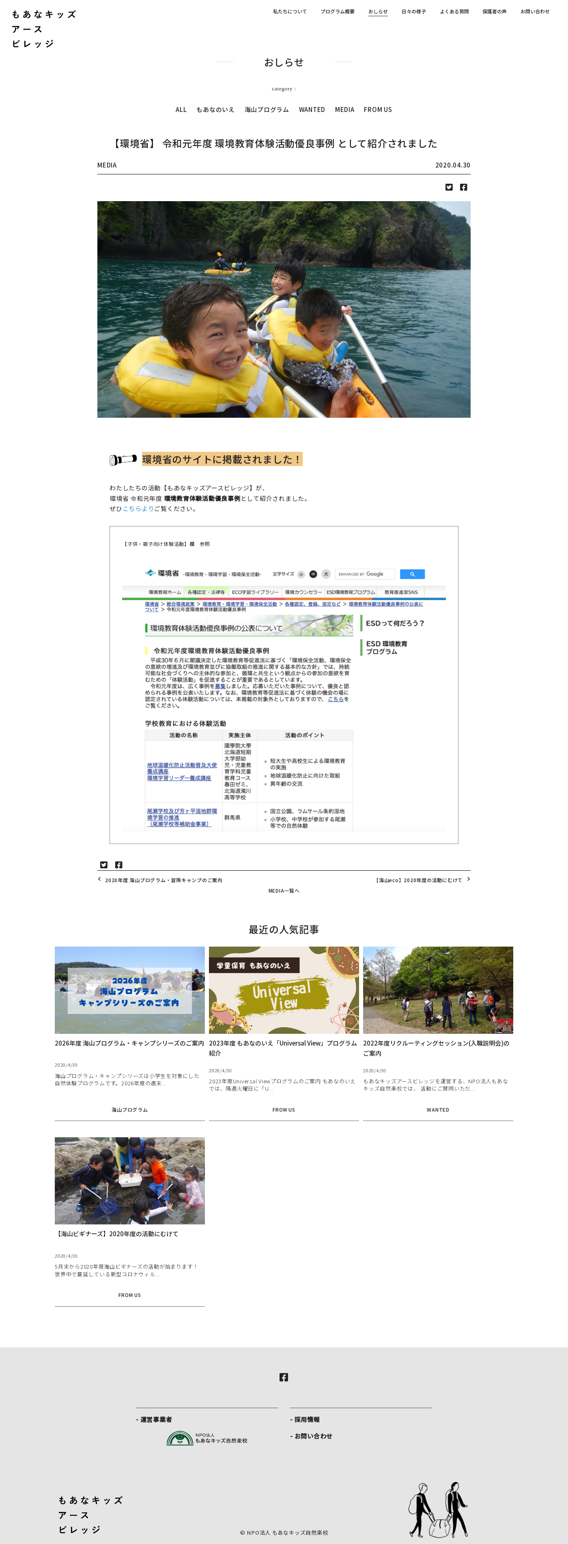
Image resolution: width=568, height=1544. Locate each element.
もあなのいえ (215, 109)
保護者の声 (494, 11)
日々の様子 (414, 11)
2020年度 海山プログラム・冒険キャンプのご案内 (159, 880)
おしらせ (378, 11)
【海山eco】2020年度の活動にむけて (423, 880)
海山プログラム (267, 109)
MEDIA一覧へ (284, 890)
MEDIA (345, 109)
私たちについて (290, 11)
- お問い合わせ (311, 1436)
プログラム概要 (338, 11)
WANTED (312, 109)
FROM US (378, 109)
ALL (181, 109)
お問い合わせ (535, 11)
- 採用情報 (305, 1419)
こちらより (139, 508)
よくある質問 (454, 11)
